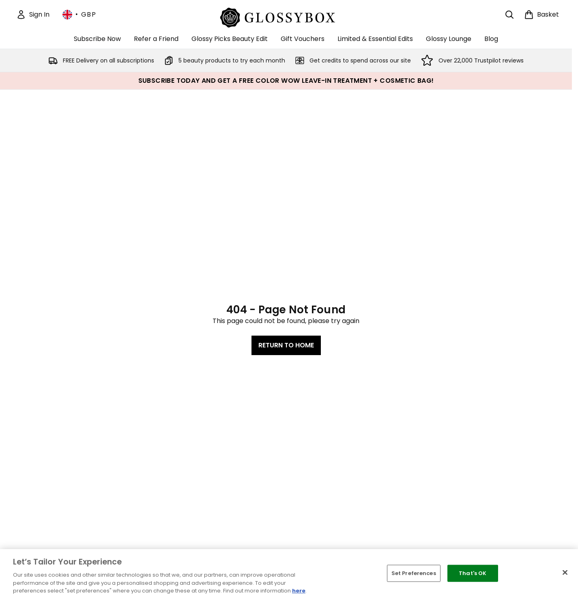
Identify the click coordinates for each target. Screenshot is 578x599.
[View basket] (541, 14)
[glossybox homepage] (286, 16)
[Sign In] (33, 14)
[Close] (565, 573)
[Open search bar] (509, 14)
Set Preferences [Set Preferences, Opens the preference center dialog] (413, 573)
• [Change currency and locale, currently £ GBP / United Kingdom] (79, 14)
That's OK (472, 573)
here (298, 591)
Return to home (286, 345)
